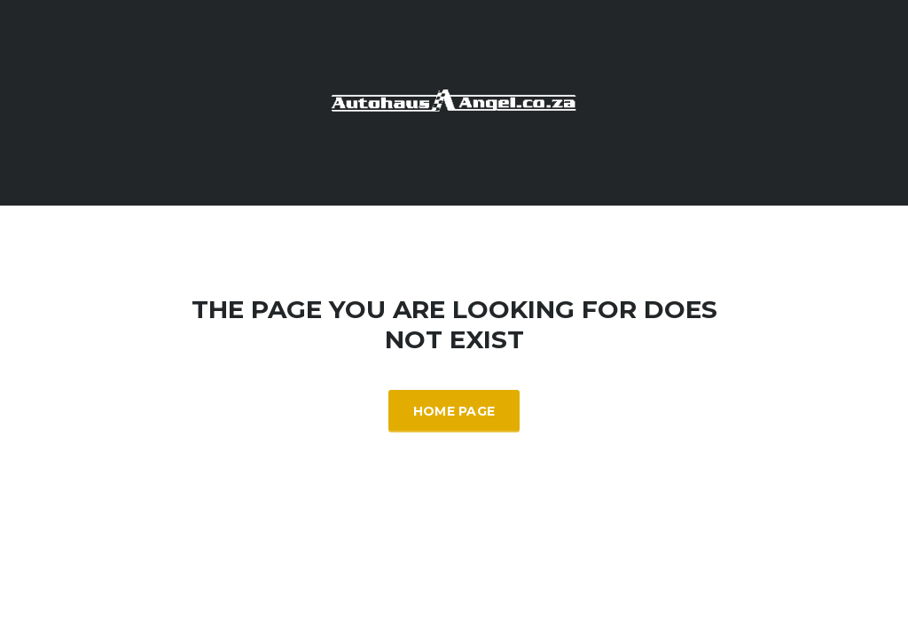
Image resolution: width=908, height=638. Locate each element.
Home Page (454, 411)
